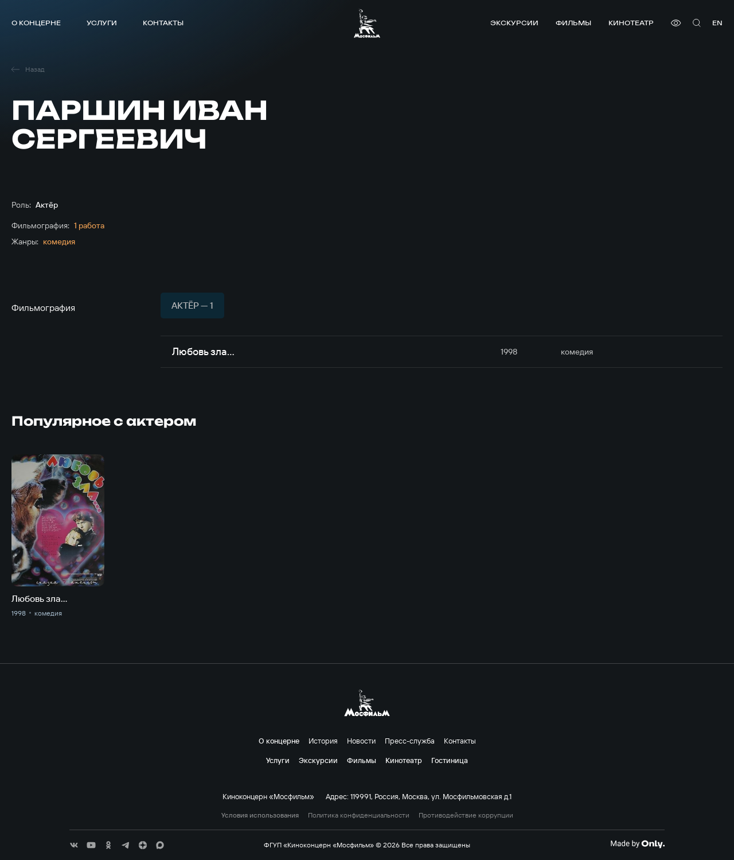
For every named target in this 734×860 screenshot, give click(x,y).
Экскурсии (514, 22)
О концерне (36, 22)
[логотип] (367, 23)
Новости (361, 740)
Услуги (102, 22)
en (717, 22)
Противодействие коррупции (466, 815)
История (323, 740)
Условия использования (260, 815)
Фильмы (573, 22)
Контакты (163, 22)
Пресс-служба (410, 740)
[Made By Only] (637, 844)
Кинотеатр (631, 22)
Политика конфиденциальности (358, 815)
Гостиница (449, 760)
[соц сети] (74, 845)
